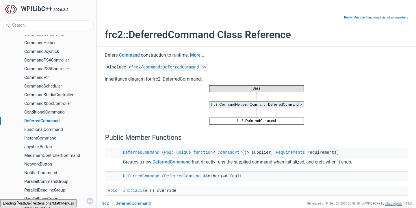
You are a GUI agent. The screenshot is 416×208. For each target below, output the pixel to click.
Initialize (135, 190)
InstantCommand (40, 138)
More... (197, 55)
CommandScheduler (43, 86)
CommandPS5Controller (46, 68)
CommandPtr (36, 77)
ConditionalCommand (44, 112)
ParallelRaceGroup (41, 198)
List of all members (395, 17)
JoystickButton (38, 146)
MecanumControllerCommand (52, 155)
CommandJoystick (41, 51)
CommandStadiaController (48, 94)
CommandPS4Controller (46, 60)
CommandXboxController (47, 103)
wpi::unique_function (188, 152)
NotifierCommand (40, 172)
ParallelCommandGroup (46, 181)
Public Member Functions (361, 17)
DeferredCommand (42, 120)
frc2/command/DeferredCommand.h (167, 67)
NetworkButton (38, 164)
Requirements (290, 152)
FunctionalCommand (43, 129)
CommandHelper (40, 42)
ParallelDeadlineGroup (44, 190)
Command (129, 55)
